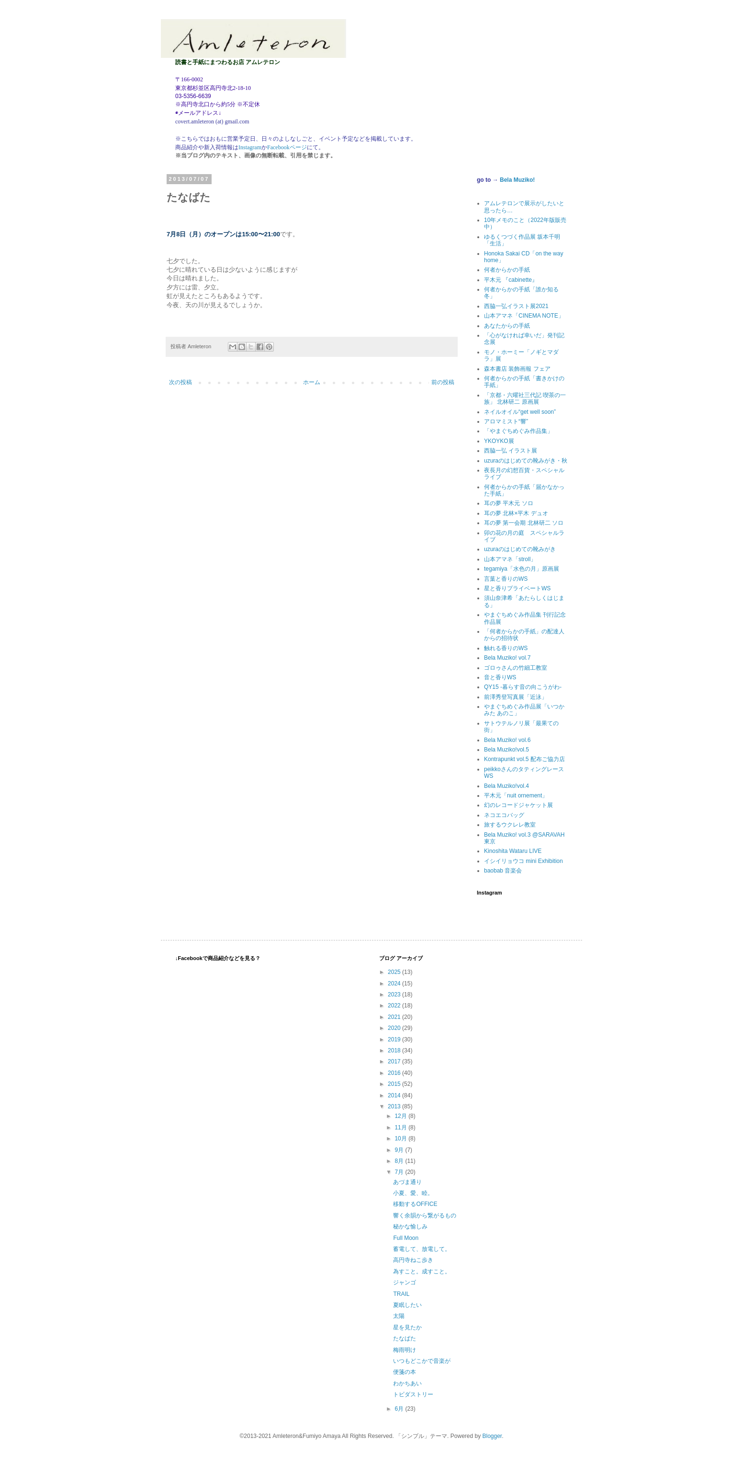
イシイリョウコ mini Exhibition (523, 861)
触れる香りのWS (506, 648)
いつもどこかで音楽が (421, 1361)
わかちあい (407, 1383)
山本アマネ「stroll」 (510, 559)
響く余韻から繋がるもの (424, 1215)
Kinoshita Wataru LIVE (512, 851)
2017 (395, 1061)
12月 (401, 1116)
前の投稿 (442, 382)
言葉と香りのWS (506, 578)
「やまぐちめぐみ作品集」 (518, 431)
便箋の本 (404, 1372)
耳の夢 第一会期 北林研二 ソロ (523, 522)
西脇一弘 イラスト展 (510, 450)
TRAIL (401, 1294)
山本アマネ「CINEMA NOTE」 (524, 315)
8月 (399, 1161)
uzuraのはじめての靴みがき (520, 549)
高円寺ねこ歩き (413, 1260)
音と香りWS (500, 677)
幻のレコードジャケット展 (518, 805)
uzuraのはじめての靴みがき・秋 (525, 460)
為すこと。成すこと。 (421, 1271)
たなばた (404, 1338)
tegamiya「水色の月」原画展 (521, 568)
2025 (395, 972)
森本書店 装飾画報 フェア (517, 368)
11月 (401, 1127)
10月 (401, 1138)
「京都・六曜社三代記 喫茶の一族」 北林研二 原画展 (525, 398)
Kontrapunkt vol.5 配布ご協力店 (524, 759)
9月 (399, 1150)
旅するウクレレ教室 (510, 824)
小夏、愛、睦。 (413, 1193)
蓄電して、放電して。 (421, 1249)
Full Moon (405, 1238)
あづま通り (407, 1182)
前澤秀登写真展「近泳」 (515, 697)
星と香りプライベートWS (517, 588)
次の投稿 (180, 382)
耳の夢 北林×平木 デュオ (516, 513)
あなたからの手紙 (507, 325)
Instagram (249, 147)
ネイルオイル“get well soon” (520, 412)
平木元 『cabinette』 (511, 279)
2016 (395, 1073)
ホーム (311, 382)
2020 (395, 1028)
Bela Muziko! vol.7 (507, 657)
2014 (395, 1095)
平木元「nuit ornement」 (516, 795)
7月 (399, 1172)
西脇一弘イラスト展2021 (516, 306)
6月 (399, 1408)
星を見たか (407, 1327)
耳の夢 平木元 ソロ (508, 503)
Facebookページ (287, 147)
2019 (395, 1039)
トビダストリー (413, 1394)
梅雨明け (404, 1350)
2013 (395, 1106)
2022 (395, 1005)
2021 (395, 1017)
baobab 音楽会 (503, 870)
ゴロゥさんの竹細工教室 (515, 667)
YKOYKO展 (499, 441)
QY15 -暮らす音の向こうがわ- (523, 687)
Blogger (492, 1436)
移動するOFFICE (415, 1204)
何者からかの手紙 (507, 269)
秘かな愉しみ (410, 1226)
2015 (395, 1084)
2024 (395, 983)
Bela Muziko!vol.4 (506, 786)
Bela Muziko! (517, 180)
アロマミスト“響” (506, 421)
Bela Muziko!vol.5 (506, 749)
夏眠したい (407, 1305)
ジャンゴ (404, 1282)
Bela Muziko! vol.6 (507, 740)
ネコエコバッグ (504, 815)
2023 (395, 994)
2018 (395, 1050)
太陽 (399, 1316)
